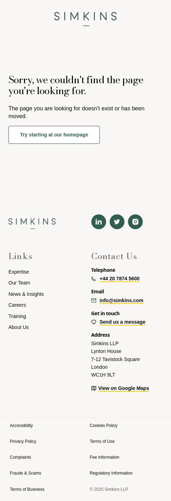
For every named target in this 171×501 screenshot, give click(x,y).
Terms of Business (27, 489)
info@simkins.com (121, 300)
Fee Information (105, 457)
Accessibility (21, 425)
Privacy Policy (23, 441)
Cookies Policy (104, 425)
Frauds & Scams (25, 473)
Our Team (19, 283)
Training (17, 316)
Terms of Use (102, 441)
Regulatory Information (111, 473)
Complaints (20, 457)
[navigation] (85, 16)
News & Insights (26, 294)
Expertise (18, 272)
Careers (17, 305)
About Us (18, 327)
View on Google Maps (123, 388)
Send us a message (123, 322)
